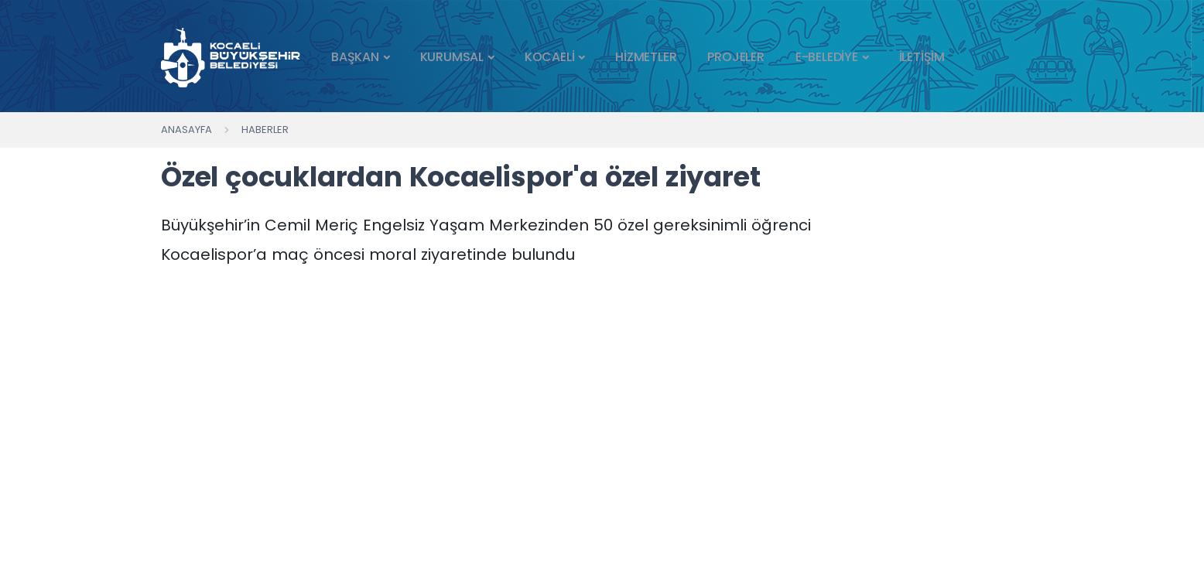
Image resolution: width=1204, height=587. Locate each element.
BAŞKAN (355, 57)
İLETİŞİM (922, 57)
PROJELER (735, 57)
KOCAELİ (550, 57)
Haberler (265, 129)
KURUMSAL (452, 57)
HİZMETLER (645, 57)
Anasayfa (186, 129)
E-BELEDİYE (826, 57)
